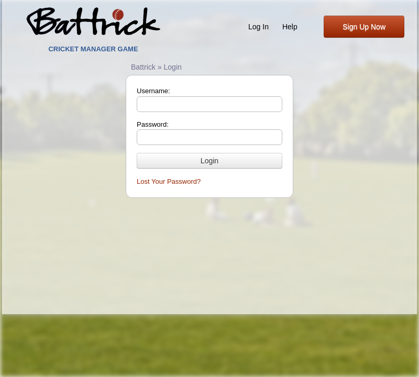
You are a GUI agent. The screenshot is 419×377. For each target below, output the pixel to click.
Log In (258, 27)
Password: (153, 124)
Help (289, 27)
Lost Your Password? (169, 181)
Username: (153, 91)
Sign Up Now (364, 27)
